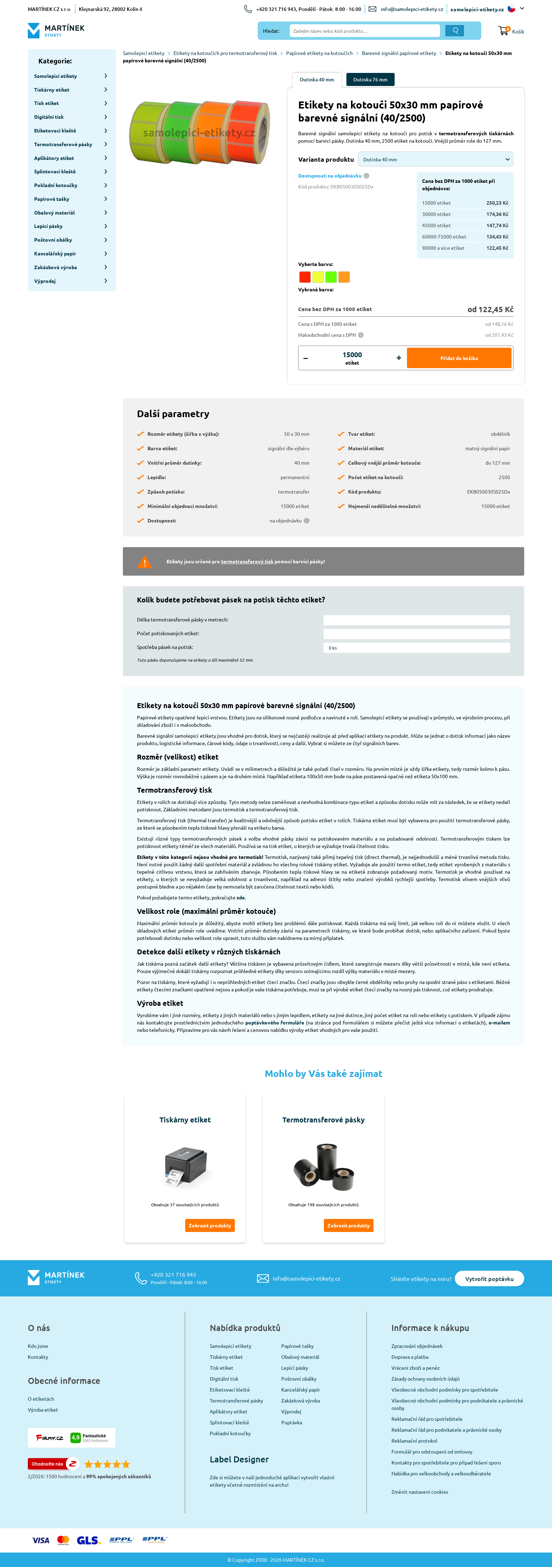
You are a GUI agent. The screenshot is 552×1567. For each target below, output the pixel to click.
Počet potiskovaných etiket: (168, 633)
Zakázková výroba (300, 1400)
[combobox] (435, 159)
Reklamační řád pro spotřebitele (427, 1419)
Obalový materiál (300, 1357)
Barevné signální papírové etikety (402, 53)
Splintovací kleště (229, 1422)
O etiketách (41, 1398)
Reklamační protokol (414, 1440)
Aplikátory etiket (228, 1411)
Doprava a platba (409, 1357)
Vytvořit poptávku (489, 1278)
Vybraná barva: (315, 289)
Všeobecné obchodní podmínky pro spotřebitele (444, 1389)
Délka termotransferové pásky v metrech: (182, 619)
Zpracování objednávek (417, 1346)
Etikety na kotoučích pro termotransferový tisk (228, 53)
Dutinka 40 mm (317, 79)
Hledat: (271, 30)
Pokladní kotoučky (230, 1433)
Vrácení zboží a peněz (415, 1367)
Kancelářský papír (300, 1389)
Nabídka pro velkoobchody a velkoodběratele (441, 1473)
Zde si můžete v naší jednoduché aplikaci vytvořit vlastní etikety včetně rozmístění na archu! (272, 1481)
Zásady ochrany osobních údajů (425, 1378)
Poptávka (291, 1422)
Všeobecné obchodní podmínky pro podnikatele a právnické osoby (457, 1404)
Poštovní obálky (298, 1378)
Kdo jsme (38, 1346)
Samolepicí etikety (146, 53)
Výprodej (291, 1411)
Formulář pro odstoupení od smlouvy (431, 1451)
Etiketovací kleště (230, 1389)
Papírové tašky (297, 1346)
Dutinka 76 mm (370, 79)
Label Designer (239, 1459)
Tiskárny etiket (226, 1357)
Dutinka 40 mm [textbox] (380, 159)
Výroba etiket (43, 1409)
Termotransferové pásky (236, 1400)
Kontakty (38, 1357)
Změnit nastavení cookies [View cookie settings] (419, 1491)
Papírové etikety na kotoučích (322, 53)
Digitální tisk (224, 1378)
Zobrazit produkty (210, 1225)
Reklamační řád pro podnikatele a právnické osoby (446, 1429)
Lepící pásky (294, 1367)
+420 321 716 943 (179, 1278)
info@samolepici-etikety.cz (412, 9)
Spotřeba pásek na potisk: (165, 647)
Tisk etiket (221, 1367)
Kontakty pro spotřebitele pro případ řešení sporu (446, 1462)
